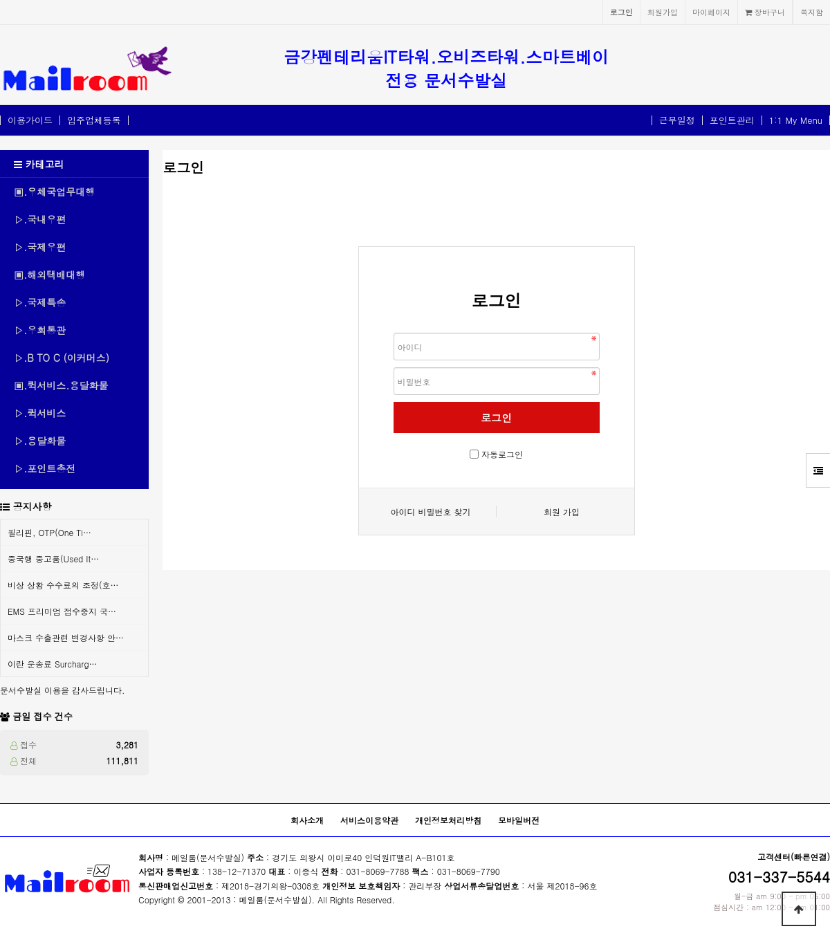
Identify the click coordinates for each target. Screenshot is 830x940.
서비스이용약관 (369, 820)
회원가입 (662, 11)
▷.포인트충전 (44, 468)
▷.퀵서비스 (40, 413)
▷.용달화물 (40, 441)
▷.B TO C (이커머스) (61, 358)
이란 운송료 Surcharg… (53, 664)
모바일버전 (519, 820)
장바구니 (765, 11)
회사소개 (307, 820)
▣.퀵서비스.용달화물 (61, 385)
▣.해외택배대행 (49, 275)
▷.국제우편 (40, 247)
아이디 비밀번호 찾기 (430, 511)
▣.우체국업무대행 (54, 192)
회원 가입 (562, 511)
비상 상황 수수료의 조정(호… (63, 585)
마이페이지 (711, 11)
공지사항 (32, 506)
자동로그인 (502, 454)
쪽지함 (811, 11)
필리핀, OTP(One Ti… (49, 532)
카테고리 (39, 164)
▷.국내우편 (40, 219)
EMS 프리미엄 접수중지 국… (62, 611)
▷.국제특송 (40, 302)
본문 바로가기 (0, 0)
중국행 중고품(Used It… (53, 558)
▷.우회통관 (40, 330)
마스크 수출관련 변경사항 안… (66, 637)
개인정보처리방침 (448, 820)
